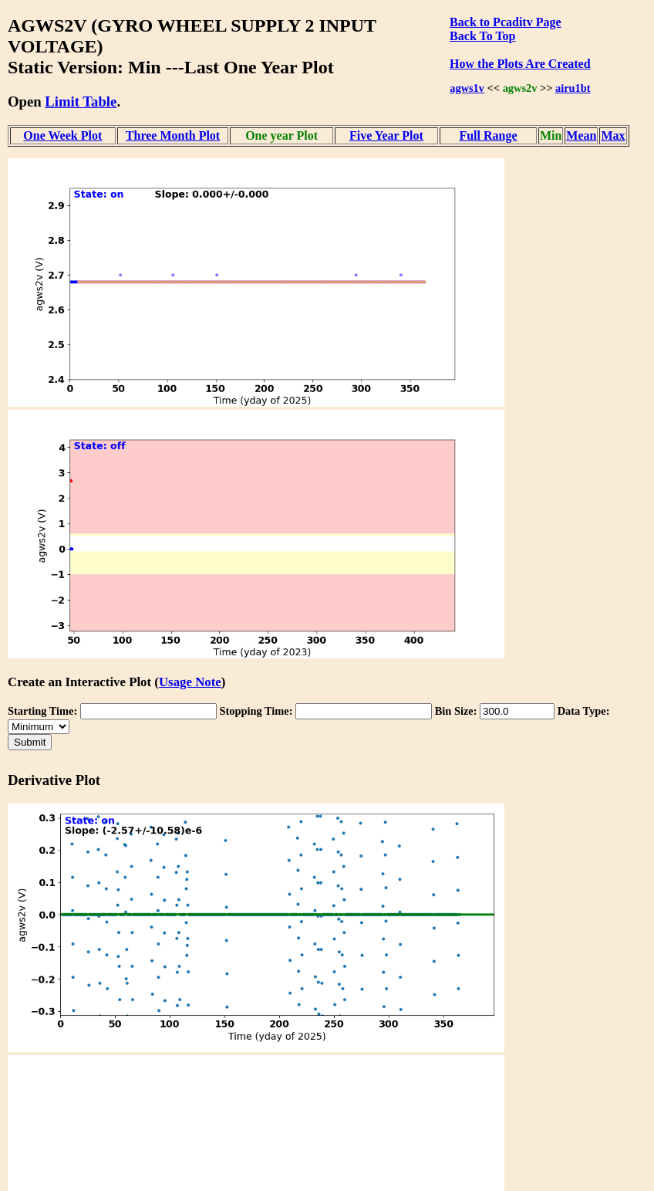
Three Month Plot (173, 135)
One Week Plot (62, 135)
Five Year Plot (386, 135)
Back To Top (482, 35)
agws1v (467, 88)
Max (613, 135)
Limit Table (80, 101)
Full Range (488, 135)
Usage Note (190, 682)
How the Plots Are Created (520, 63)
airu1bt (573, 88)
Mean (581, 135)
